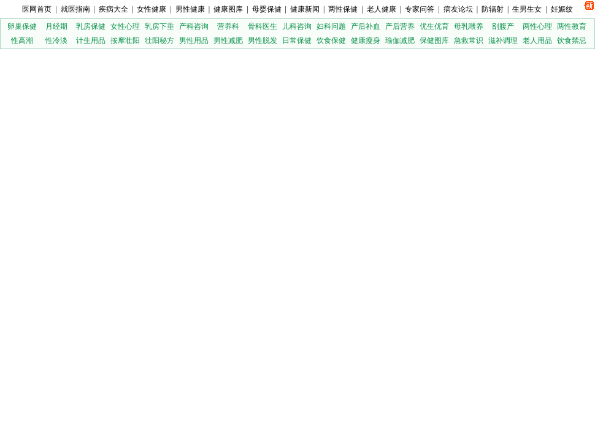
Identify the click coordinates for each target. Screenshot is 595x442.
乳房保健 (91, 26)
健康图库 (228, 9)
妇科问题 (331, 26)
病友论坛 (458, 9)
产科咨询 (194, 26)
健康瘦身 (365, 40)
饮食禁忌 (571, 40)
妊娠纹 (562, 9)
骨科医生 (262, 26)
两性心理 (537, 26)
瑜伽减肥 (400, 40)
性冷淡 (56, 40)
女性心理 (125, 26)
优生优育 (434, 26)
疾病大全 (113, 9)
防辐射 (493, 9)
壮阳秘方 (159, 40)
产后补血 (365, 26)
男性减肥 (228, 40)
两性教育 (571, 26)
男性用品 (194, 40)
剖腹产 (503, 26)
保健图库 (434, 40)
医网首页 (37, 9)
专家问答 (419, 9)
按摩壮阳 (125, 40)
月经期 (56, 26)
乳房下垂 (159, 26)
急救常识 (468, 40)
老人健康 (381, 9)
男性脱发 (262, 40)
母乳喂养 (468, 26)
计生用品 (91, 40)
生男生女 (527, 9)
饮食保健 (331, 40)
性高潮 (22, 40)
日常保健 (297, 40)
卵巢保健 (22, 26)
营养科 (228, 26)
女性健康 (151, 9)
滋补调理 (503, 40)
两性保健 (343, 9)
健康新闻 (305, 9)
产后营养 (400, 26)
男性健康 (190, 9)
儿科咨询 (297, 26)
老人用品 (537, 40)
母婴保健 (267, 9)
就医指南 (75, 9)
